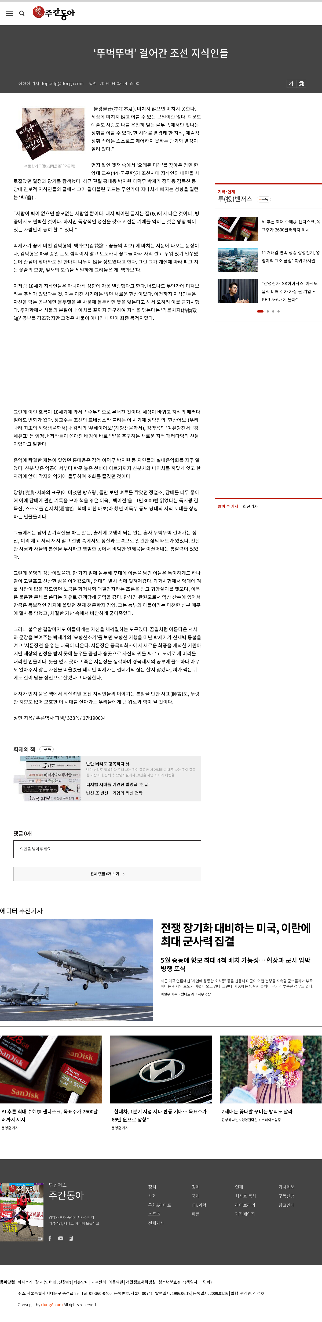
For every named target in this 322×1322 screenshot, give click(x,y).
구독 (47, 749)
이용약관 (115, 1282)
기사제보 (287, 1187)
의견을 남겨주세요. (36, 849)
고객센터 (98, 1282)
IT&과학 (199, 1205)
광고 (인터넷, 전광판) (53, 1282)
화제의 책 (24, 749)
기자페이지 (245, 1214)
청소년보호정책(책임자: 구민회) (185, 1282)
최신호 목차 (245, 1196)
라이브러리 (245, 1205)
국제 (196, 1196)
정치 (152, 1187)
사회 (152, 1196)
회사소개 (25, 1282)
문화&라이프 (159, 1205)
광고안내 (287, 1205)
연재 (239, 1187)
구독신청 (287, 1196)
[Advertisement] (93, 364)
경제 (196, 1187)
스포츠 (154, 1214)
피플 (196, 1214)
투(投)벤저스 (235, 199)
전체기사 (156, 1223)
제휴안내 (81, 1282)
